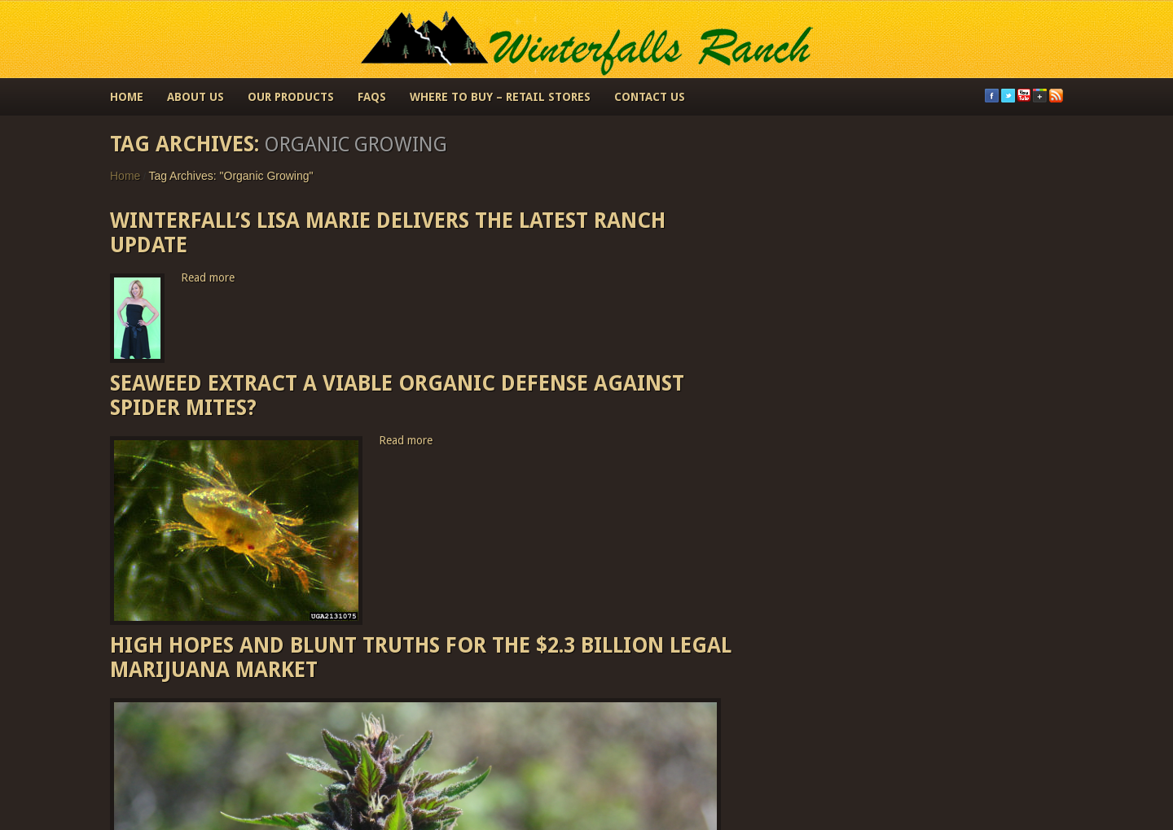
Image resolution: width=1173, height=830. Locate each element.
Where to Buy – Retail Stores (500, 96)
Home (126, 96)
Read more (208, 277)
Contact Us (649, 96)
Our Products (291, 96)
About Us (195, 96)
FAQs (372, 96)
